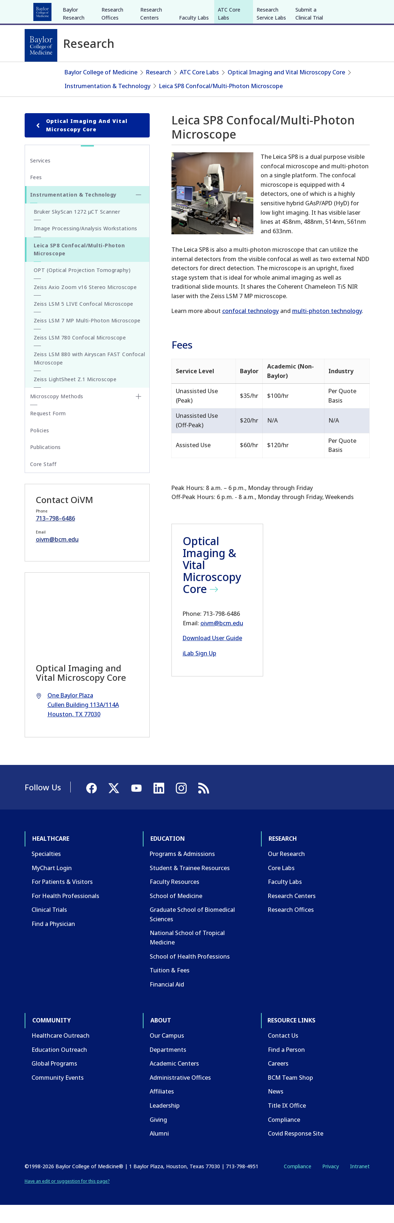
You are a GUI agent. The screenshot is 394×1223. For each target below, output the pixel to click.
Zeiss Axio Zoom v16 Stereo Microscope (85, 304)
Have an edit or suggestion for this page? (67, 1199)
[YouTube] (344, 10)
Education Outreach (59, 1067)
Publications (45, 464)
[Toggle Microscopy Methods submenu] (138, 414)
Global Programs (54, 1081)
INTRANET (295, 10)
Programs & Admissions (182, 872)
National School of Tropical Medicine (187, 955)
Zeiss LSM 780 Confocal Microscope (80, 355)
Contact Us (283, 1053)
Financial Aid (167, 1002)
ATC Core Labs (229, 68)
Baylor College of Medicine (101, 90)
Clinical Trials (49, 927)
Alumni (159, 1151)
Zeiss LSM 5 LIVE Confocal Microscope (83, 321)
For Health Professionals (65, 913)
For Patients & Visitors (62, 899)
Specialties (46, 872)
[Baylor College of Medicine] (41, 45)
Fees (36, 195)
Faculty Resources (174, 899)
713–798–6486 (55, 536)
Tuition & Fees (170, 988)
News (275, 1109)
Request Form (48, 431)
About (193, 10)
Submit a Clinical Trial (309, 68)
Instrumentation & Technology (107, 103)
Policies (39, 448)
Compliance (284, 1137)
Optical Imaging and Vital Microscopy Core (286, 90)
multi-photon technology (327, 329)
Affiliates (162, 1109)
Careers (278, 1081)
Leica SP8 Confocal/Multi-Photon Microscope (221, 103)
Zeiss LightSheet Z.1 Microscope (75, 397)
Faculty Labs (194, 72)
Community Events (58, 1095)
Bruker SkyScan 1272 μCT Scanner (77, 229)
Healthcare (44, 10)
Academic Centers (174, 1081)
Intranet (360, 1184)
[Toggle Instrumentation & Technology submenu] (138, 212)
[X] (331, 10)
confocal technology (250, 329)
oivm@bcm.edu (221, 641)
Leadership (165, 1123)
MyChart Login (52, 885)
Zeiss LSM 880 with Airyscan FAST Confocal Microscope (89, 375)
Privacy (330, 1184)
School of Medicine (176, 913)
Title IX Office (287, 1123)
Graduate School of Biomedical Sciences (192, 932)
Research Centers (151, 68)
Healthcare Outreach (61, 1053)
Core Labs (281, 885)
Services (40, 178)
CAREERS (266, 10)
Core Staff (43, 481)
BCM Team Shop (290, 1095)
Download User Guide (212, 656)
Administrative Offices (180, 1095)
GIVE (242, 10)
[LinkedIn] (357, 10)
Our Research (286, 872)
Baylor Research (73, 68)
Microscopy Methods (56, 414)
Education (83, 10)
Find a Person (286, 1067)
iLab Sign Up (199, 671)
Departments (168, 1067)
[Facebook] (318, 10)
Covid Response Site (295, 1151)
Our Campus (167, 1053)
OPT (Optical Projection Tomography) (82, 287)
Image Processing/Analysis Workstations (85, 246)
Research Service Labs (271, 68)
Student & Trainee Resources (190, 885)
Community (158, 10)
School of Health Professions (190, 974)
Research (120, 10)
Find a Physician (53, 942)
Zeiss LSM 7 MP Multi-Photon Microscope (87, 338)
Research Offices (112, 68)
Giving (158, 1137)
